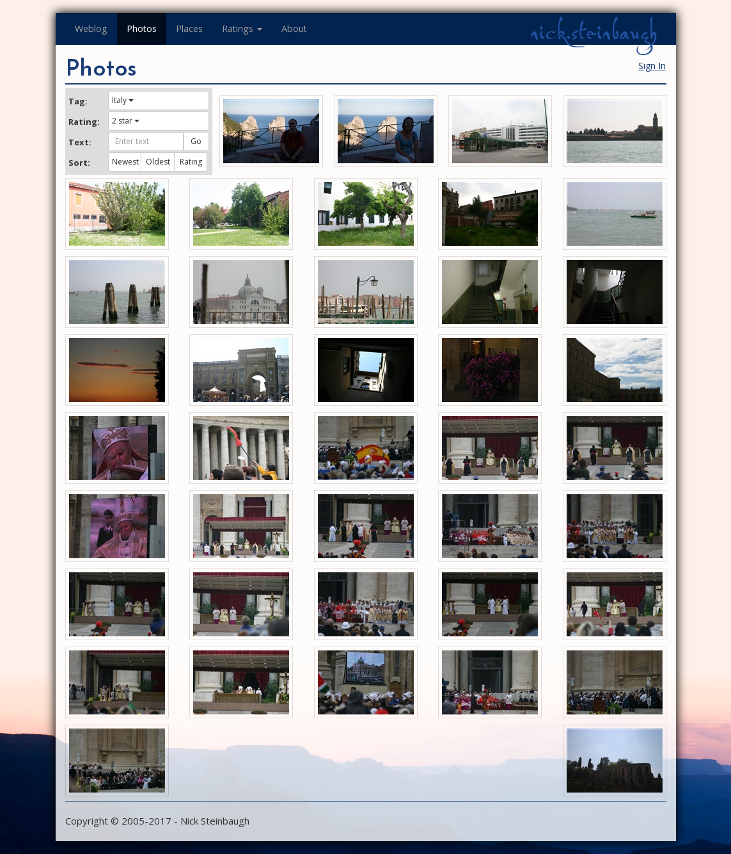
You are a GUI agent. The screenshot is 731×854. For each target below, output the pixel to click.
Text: (79, 142)
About (294, 28)
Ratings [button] (242, 28)
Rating (191, 161)
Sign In (652, 66)
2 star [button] (125, 120)
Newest (125, 161)
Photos (142, 28)
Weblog (91, 28)
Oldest (158, 161)
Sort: (79, 162)
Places (189, 28)
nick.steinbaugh (593, 33)
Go (196, 141)
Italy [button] (123, 100)
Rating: (83, 121)
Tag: (78, 101)
